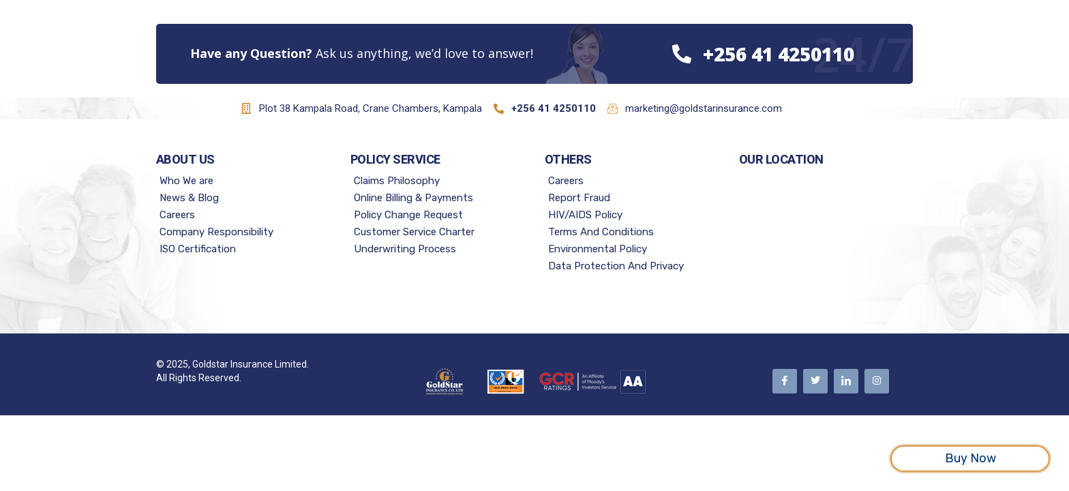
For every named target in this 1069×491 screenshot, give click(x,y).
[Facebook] (784, 381)
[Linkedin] (846, 381)
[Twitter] (815, 381)
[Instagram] (876, 381)
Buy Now (970, 458)
